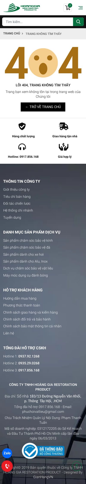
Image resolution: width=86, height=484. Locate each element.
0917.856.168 (49, 407)
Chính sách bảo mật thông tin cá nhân (32, 326)
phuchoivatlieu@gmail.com (43, 412)
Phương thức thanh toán (21, 305)
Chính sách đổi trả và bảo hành (27, 319)
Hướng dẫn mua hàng (19, 298)
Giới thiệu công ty (16, 189)
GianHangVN (43, 477)
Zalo (7, 453)
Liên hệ (8, 333)
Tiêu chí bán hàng (17, 197)
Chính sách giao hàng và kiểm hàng (30, 312)
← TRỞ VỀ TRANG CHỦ (43, 107)
